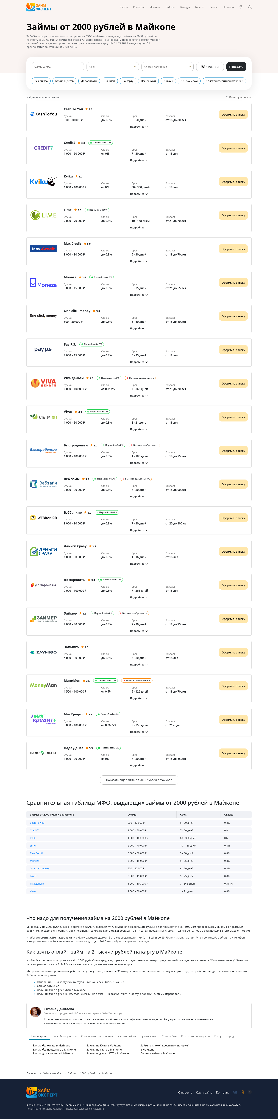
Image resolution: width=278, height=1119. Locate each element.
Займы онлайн (52, 1073)
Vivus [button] (33, 891)
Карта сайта (204, 1092)
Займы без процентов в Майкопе (54, 1049)
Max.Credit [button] (36, 853)
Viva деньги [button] (37, 883)
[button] (139, 126)
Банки (214, 7)
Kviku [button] (33, 838)
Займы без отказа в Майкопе (51, 1045)
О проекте (185, 1092)
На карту (128, 81)
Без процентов (64, 81)
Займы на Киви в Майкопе (104, 1045)
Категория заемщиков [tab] (195, 1036)
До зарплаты (89, 81)
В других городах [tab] (225, 1036)
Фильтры (210, 67)
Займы (170, 7)
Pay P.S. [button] (34, 876)
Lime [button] (33, 845)
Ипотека (155, 7)
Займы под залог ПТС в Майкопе (108, 1053)
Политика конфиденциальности (45, 1108)
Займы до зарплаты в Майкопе (53, 1053)
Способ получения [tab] (64, 1036)
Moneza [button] (34, 860)
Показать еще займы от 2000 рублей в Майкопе (139, 780)
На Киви (110, 81)
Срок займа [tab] (169, 1036)
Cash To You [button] (37, 822)
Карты (124, 7)
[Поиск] (250, 7)
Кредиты (138, 7)
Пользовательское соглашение (84, 1108)
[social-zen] (250, 1092)
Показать (236, 67)
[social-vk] (235, 1092)
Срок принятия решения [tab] (97, 1036)
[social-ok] (242, 1092)
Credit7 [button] (34, 830)
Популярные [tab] (39, 1036)
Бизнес (199, 7)
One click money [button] (39, 868)
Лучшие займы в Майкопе (157, 1053)
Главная (31, 1073)
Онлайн (168, 81)
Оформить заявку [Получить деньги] (233, 114)
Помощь (228, 7)
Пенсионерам (189, 81)
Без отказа (41, 81)
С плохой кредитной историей (224, 81)
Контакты (222, 1092)
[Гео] (241, 7)
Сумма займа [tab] (148, 1036)
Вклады (185, 7)
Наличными (148, 81)
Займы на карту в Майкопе (104, 1049)
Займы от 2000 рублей (81, 1073)
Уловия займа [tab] (127, 1036)
